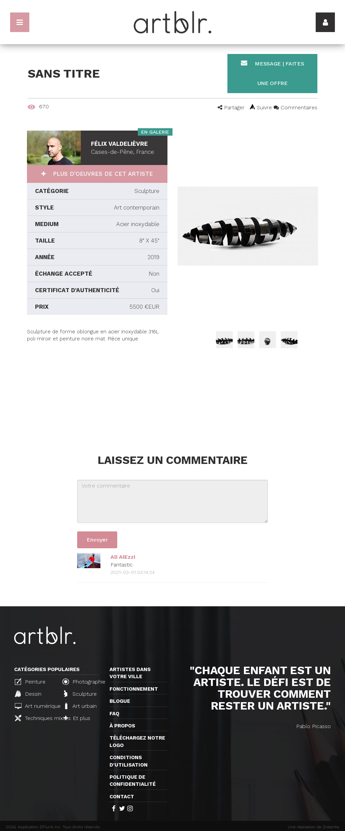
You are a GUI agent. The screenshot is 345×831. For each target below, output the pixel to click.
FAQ (114, 714)
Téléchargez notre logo (137, 741)
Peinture (30, 681)
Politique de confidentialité (132, 780)
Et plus (77, 718)
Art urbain (80, 705)
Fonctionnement (133, 689)
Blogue (119, 701)
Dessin (28, 693)
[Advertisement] (97, 390)
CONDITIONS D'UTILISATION (128, 761)
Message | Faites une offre (272, 73)
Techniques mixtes (36, 718)
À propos (122, 726)
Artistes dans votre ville (130, 673)
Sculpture (80, 693)
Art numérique (36, 706)
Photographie (83, 681)
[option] (248, 226)
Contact (121, 797)
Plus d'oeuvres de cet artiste (102, 173)
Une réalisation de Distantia (313, 827)
